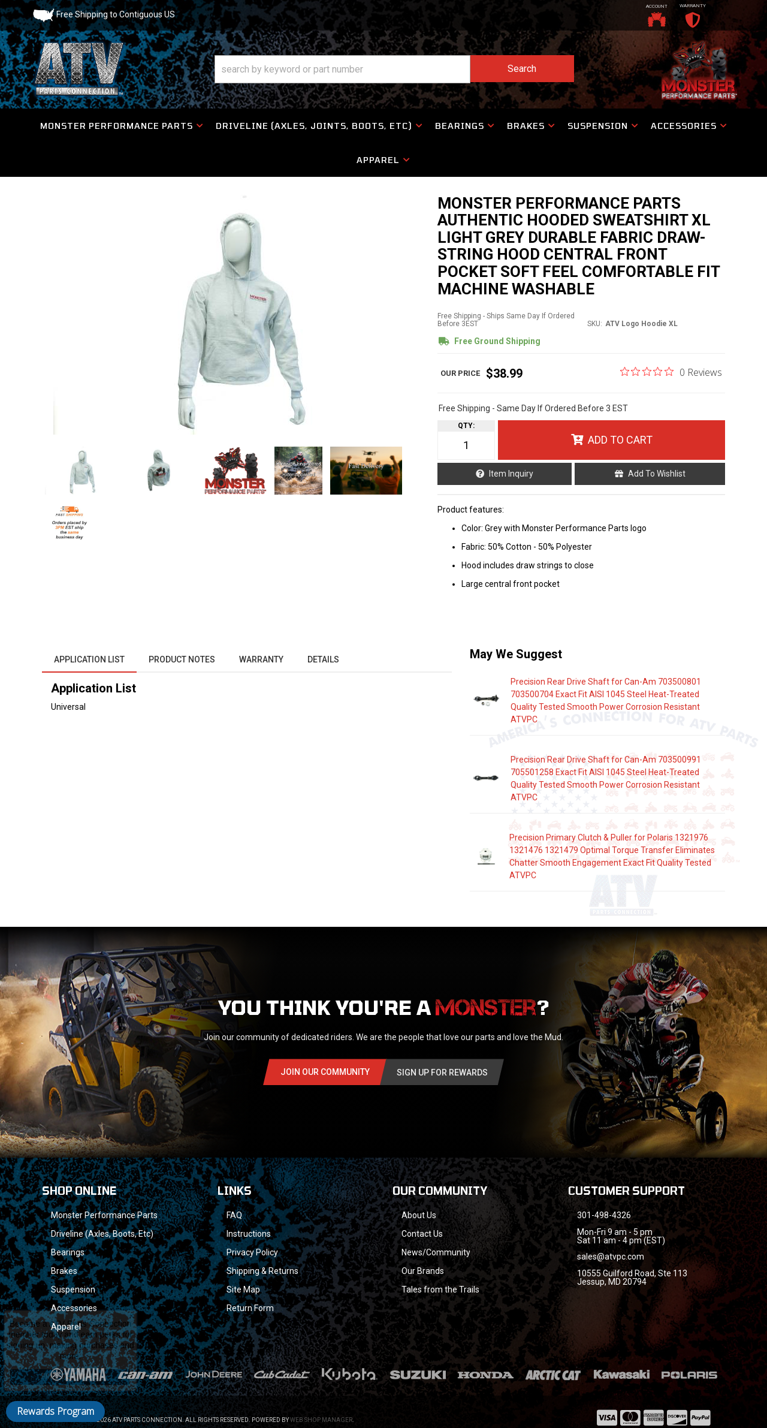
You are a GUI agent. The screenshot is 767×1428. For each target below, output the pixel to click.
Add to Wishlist (657, 473)
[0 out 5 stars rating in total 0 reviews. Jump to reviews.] (671, 372)
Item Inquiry (511, 473)
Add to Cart (620, 439)
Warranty (261, 659)
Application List (89, 659)
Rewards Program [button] (55, 1411)
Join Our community (325, 1072)
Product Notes (182, 659)
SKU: (594, 324)
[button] (394, 69)
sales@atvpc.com (610, 1256)
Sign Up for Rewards (442, 1072)
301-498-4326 (604, 1215)
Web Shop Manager (321, 1420)
